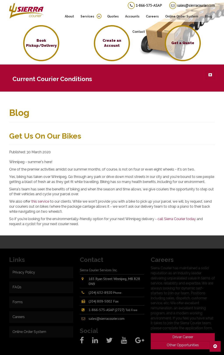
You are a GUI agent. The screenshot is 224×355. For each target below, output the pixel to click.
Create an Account (112, 43)
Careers (152, 16)
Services (87, 16)
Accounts (132, 16)
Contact (138, 31)
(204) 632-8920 (105, 292)
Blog (208, 16)
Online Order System (181, 16)
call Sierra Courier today (177, 219)
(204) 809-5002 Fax (104, 301)
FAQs (16, 287)
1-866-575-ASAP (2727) (113, 310)
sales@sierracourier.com (192, 5)
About (69, 16)
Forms (17, 302)
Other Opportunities (183, 345)
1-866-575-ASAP (145, 5)
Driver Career (182, 337)
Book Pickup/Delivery (41, 43)
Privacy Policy (23, 272)
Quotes (113, 16)
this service (40, 201)
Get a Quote (182, 43)
